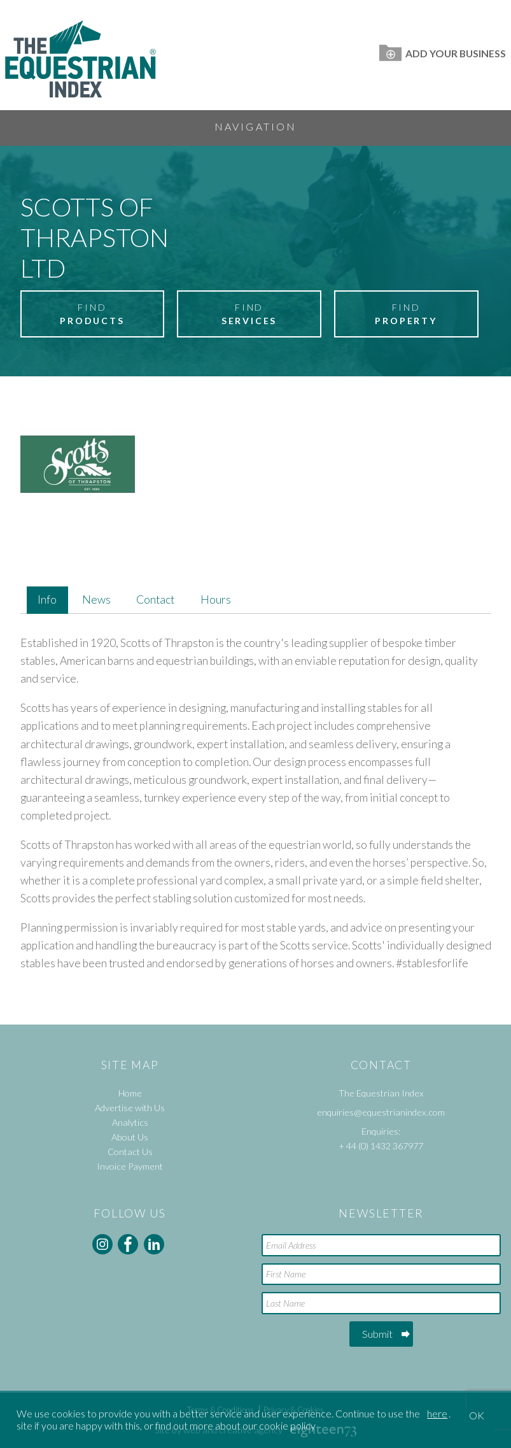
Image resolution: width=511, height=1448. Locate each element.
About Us (129, 1137)
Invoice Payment (130, 1166)
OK (476, 1415)
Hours (215, 599)
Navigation (255, 126)
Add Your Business (442, 53)
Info (47, 599)
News (96, 599)
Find (92, 314)
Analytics (130, 1122)
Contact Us (130, 1151)
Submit (377, 1334)
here (437, 1413)
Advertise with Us (130, 1107)
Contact (155, 599)
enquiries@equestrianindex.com (381, 1112)
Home (130, 1093)
